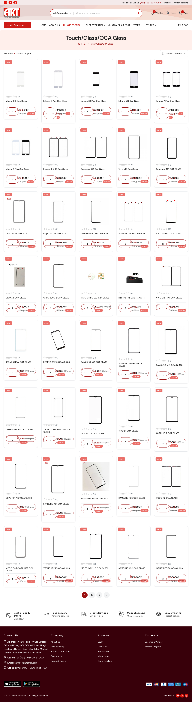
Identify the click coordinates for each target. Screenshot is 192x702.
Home (43, 25)
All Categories (73, 25)
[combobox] (62, 13)
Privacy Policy (57, 646)
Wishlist (167, 3)
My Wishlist (103, 651)
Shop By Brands (95, 25)
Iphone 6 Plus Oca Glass (55, 101)
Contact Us (56, 656)
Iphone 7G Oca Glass (129, 101)
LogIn (100, 642)
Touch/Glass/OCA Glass (101, 44)
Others (151, 25)
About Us (54, 25)
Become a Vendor (153, 642)
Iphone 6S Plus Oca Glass (93, 101)
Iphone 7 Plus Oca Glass (168, 101)
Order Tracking (181, 3)
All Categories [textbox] (60, 13)
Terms (137, 25)
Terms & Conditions (60, 651)
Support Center (58, 661)
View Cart (102, 646)
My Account (104, 656)
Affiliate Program (153, 646)
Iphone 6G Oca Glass (16, 101)
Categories (17, 25)
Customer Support (119, 25)
